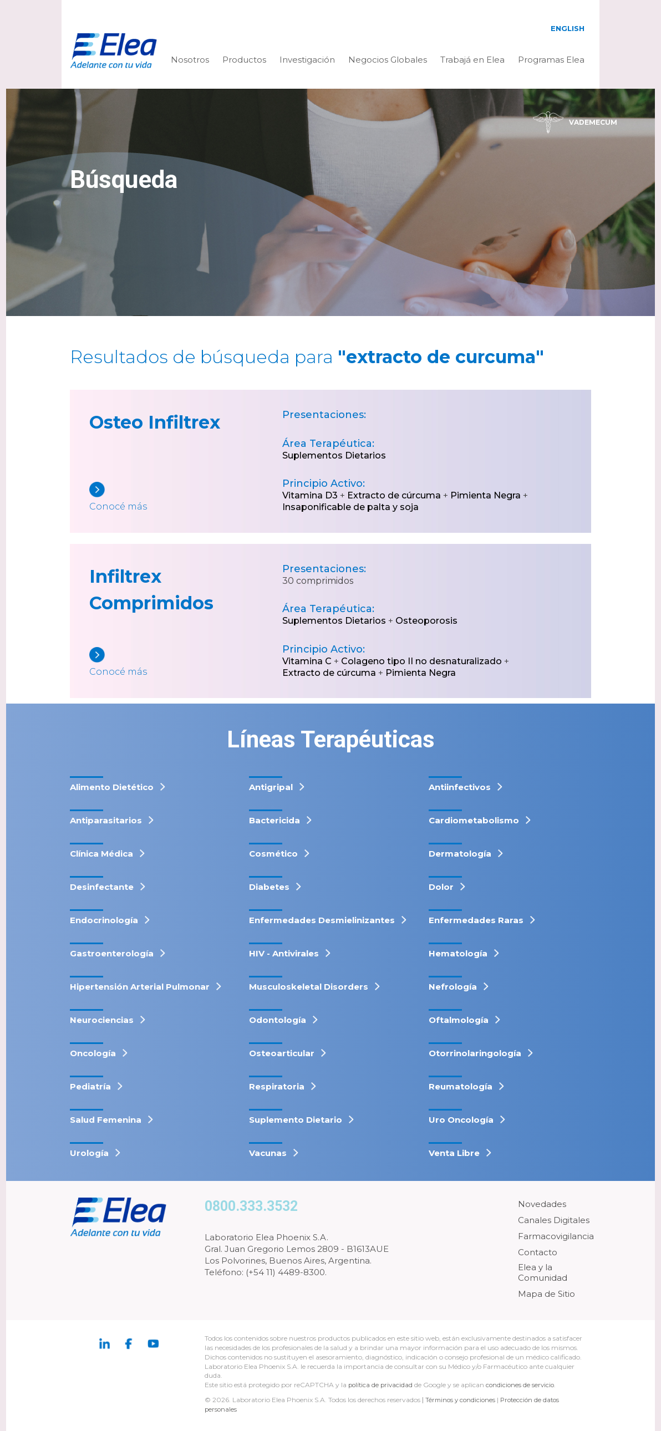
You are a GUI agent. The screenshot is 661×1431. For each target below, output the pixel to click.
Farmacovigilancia (556, 1236)
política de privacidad (382, 1385)
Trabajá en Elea (472, 59)
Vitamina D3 (310, 495)
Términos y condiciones (462, 1400)
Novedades (542, 1204)
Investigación (307, 59)
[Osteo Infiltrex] (185, 497)
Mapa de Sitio (546, 1294)
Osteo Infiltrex (154, 422)
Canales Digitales (553, 1220)
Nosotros (190, 59)
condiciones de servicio (524, 1385)
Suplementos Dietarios (334, 455)
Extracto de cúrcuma (394, 495)
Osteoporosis (426, 620)
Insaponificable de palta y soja (350, 507)
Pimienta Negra (485, 495)
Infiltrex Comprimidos (151, 590)
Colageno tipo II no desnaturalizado (421, 661)
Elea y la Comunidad (542, 1273)
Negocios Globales (387, 59)
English (567, 28)
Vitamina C (307, 661)
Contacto (537, 1252)
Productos (244, 59)
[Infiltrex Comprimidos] (185, 663)
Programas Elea (551, 59)
